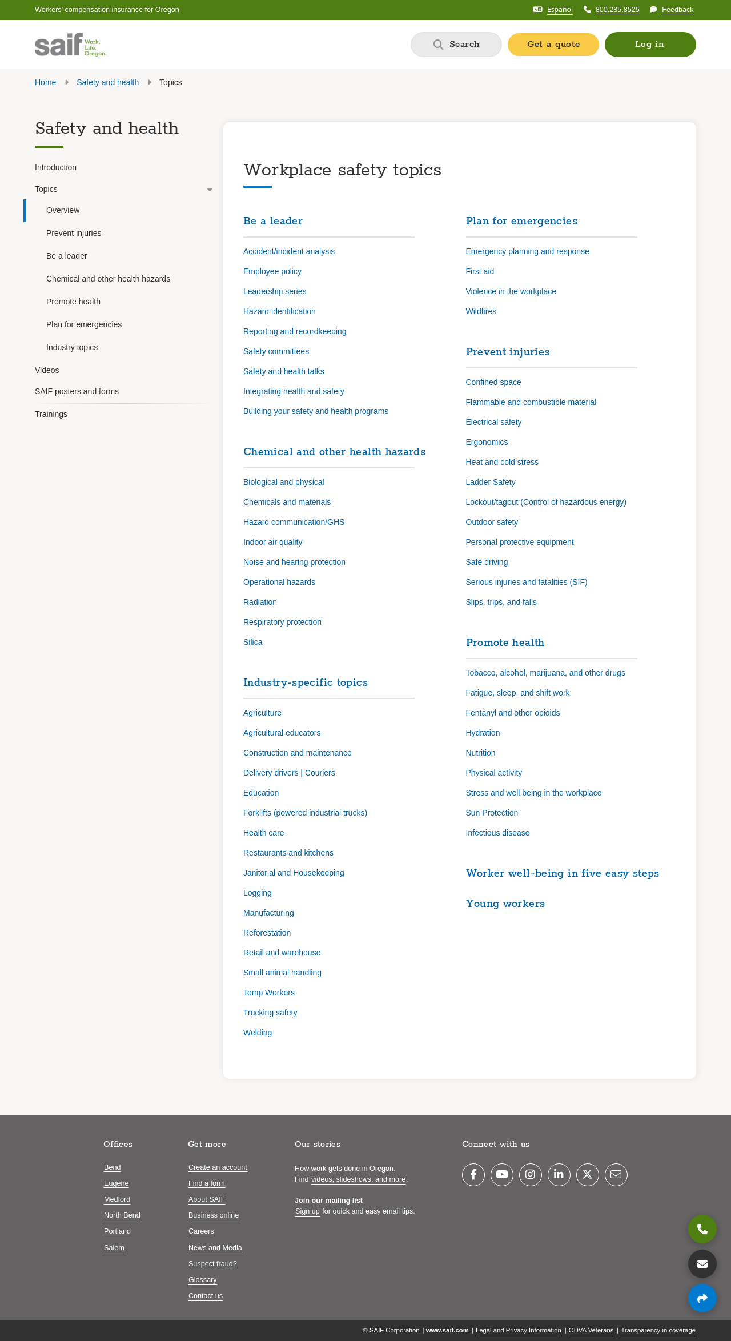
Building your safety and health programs (315, 411)
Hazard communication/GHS (293, 522)
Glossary (202, 1280)
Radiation (260, 602)
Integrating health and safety (293, 391)
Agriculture (262, 712)
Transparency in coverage (658, 1330)
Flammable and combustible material (531, 402)
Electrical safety (494, 422)
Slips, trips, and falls (501, 602)
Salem (114, 1248)
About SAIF (206, 1199)
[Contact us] (702, 1264)
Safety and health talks (283, 371)
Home (45, 82)
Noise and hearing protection (294, 562)
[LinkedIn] (559, 1174)
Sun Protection (492, 812)
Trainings (51, 414)
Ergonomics (487, 442)
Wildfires (481, 311)
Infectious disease (498, 832)
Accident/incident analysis (289, 251)
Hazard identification (279, 311)
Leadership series (275, 291)
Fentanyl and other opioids (513, 712)
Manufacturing (268, 912)
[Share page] (702, 1298)
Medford (117, 1199)
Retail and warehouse (281, 952)
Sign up (307, 1211)
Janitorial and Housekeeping (293, 872)
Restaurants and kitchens (288, 852)
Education (261, 792)
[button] (650, 44)
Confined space (493, 382)
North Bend (122, 1215)
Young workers (505, 904)
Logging (257, 892)
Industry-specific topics (305, 683)
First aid (480, 271)
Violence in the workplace (511, 291)
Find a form (206, 1183)
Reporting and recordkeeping (295, 331)
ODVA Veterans (591, 1330)
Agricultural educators (281, 732)
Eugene (116, 1183)
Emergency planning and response (527, 251)
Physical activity (494, 772)
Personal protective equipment (520, 542)
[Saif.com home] (70, 44)
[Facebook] (473, 1174)
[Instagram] (530, 1174)
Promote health (73, 301)
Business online (213, 1215)
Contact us (205, 1296)
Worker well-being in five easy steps (563, 874)
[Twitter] (587, 1174)
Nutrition (481, 752)
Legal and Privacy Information (518, 1330)
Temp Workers (269, 992)
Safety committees (276, 351)
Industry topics (72, 347)
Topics (124, 189)
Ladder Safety (491, 482)
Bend (112, 1167)
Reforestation (267, 932)
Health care (263, 832)
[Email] (616, 1174)
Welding (257, 1032)
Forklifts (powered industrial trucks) (305, 812)
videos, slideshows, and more (358, 1179)
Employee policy (272, 271)
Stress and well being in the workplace (534, 792)
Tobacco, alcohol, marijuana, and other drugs (545, 672)
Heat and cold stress (502, 462)
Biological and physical (283, 482)
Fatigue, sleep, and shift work (518, 692)
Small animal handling (282, 972)
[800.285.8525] (702, 1229)
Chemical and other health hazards (108, 278)
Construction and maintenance (297, 752)
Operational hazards (279, 582)
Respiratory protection (282, 622)
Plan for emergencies (84, 324)
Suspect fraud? (212, 1264)
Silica (252, 642)
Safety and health (108, 82)
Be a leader (66, 255)
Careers (201, 1231)
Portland (117, 1231)
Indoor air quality (273, 542)
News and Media (215, 1248)
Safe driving (487, 562)
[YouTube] (502, 1174)
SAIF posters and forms (77, 391)
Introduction (56, 167)
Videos (47, 370)
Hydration (483, 732)
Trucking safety (270, 1012)
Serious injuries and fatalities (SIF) (527, 582)
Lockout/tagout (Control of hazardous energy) (546, 502)
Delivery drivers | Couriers (289, 772)
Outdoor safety (492, 522)
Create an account (217, 1167)
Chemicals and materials (287, 502)
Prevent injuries (74, 233)
